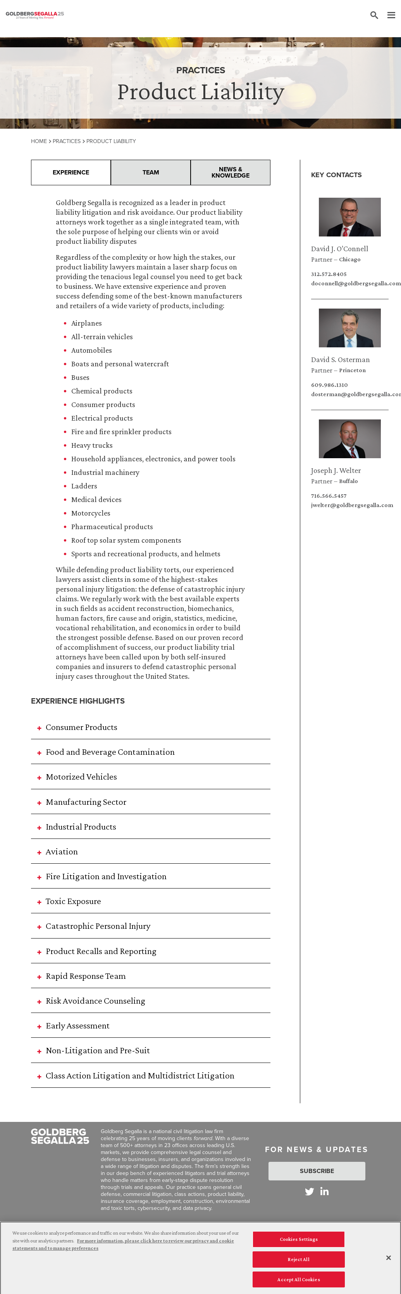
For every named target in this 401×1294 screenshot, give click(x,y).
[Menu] (387, 15)
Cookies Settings (299, 1245)
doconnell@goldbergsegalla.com (350, 283)
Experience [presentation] (71, 172)
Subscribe (317, 1170)
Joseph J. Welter (336, 470)
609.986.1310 (329, 385)
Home (39, 141)
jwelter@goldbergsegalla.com (350, 505)
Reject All (298, 1265)
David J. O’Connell (339, 248)
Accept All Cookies (298, 1285)
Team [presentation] (151, 172)
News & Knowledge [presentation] (231, 172)
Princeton (352, 370)
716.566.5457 (329, 496)
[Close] (388, 1263)
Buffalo (348, 481)
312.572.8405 (329, 274)
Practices (67, 141)
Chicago (350, 259)
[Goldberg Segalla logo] (35, 15)
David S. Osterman (340, 359)
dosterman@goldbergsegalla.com (350, 394)
